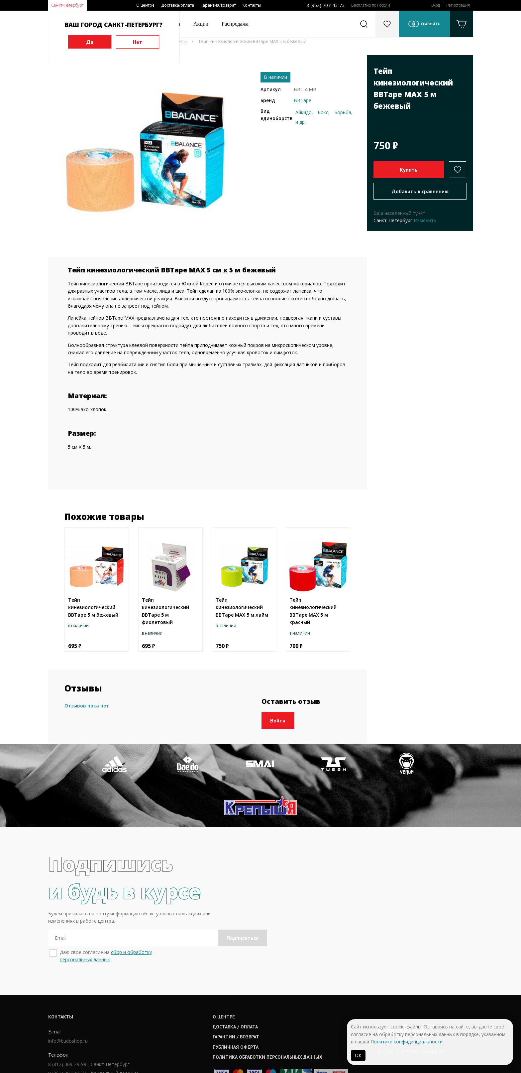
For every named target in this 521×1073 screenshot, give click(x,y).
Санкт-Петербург (67, 5)
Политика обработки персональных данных (273, 1015)
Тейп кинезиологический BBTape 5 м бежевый (93, 607)
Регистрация (458, 5)
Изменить (425, 220)
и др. (300, 122)
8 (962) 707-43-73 (325, 5)
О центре (145, 5)
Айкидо (303, 112)
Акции (200, 24)
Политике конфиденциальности (406, 1041)
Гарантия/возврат (218, 5)
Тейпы (180, 41)
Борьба (342, 112)
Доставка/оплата (177, 5)
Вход (435, 5)
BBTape (302, 100)
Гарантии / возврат (241, 995)
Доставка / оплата (240, 985)
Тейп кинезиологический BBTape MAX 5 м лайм (242, 607)
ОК (358, 1055)
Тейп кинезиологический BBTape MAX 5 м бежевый (252, 41)
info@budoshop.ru (67, 999)
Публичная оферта (241, 1005)
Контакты (252, 5)
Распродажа (235, 24)
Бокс (323, 112)
